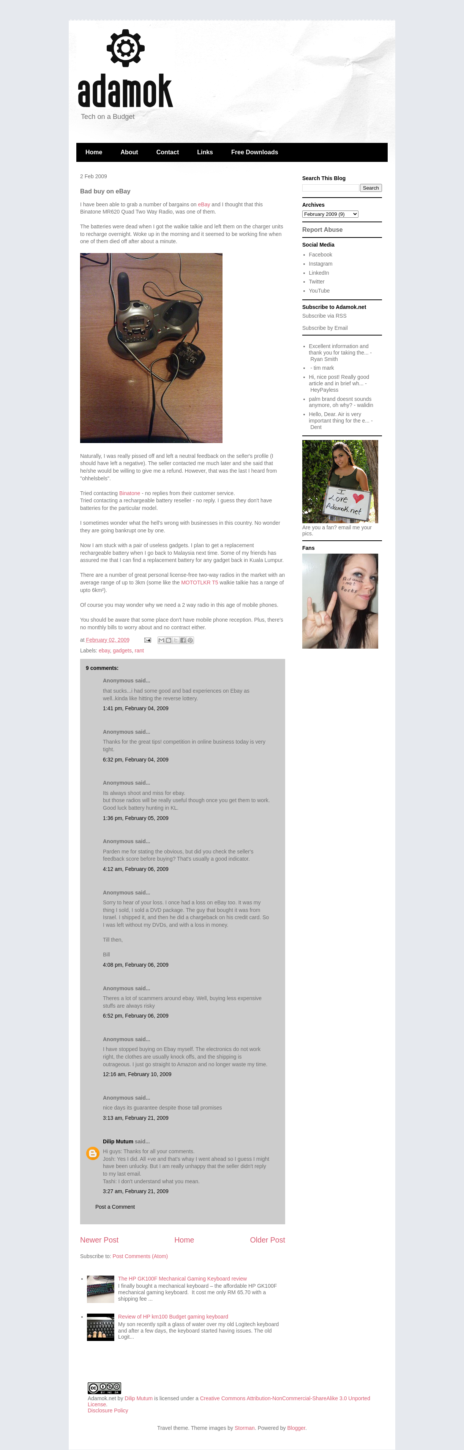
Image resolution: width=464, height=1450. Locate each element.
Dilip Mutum (118, 1141)
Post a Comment (115, 1207)
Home (93, 152)
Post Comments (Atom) (140, 1256)
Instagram (321, 264)
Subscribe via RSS (324, 316)
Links (205, 152)
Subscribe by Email (325, 328)
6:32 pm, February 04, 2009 (136, 760)
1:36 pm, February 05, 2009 (136, 818)
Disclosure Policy (108, 1410)
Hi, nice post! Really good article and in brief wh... (339, 380)
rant (139, 650)
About (129, 152)
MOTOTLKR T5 (199, 582)
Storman (245, 1428)
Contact (167, 152)
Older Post (267, 1240)
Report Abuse (322, 229)
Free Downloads (254, 152)
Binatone (129, 493)
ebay (104, 650)
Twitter (317, 282)
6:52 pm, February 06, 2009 (136, 1016)
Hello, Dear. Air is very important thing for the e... (339, 417)
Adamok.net (102, 1398)
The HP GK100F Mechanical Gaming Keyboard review (182, 1279)
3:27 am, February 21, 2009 (136, 1191)
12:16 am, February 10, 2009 (137, 1074)
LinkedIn (319, 273)
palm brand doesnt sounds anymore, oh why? (340, 402)
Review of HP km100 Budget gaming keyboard (173, 1317)
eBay (204, 204)
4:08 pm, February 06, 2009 (136, 965)
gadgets (122, 650)
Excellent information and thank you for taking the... (339, 349)
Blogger (296, 1428)
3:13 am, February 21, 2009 (136, 1118)
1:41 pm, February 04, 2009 (136, 708)
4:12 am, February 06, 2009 (136, 869)
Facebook (320, 255)
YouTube (319, 291)
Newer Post (99, 1240)
